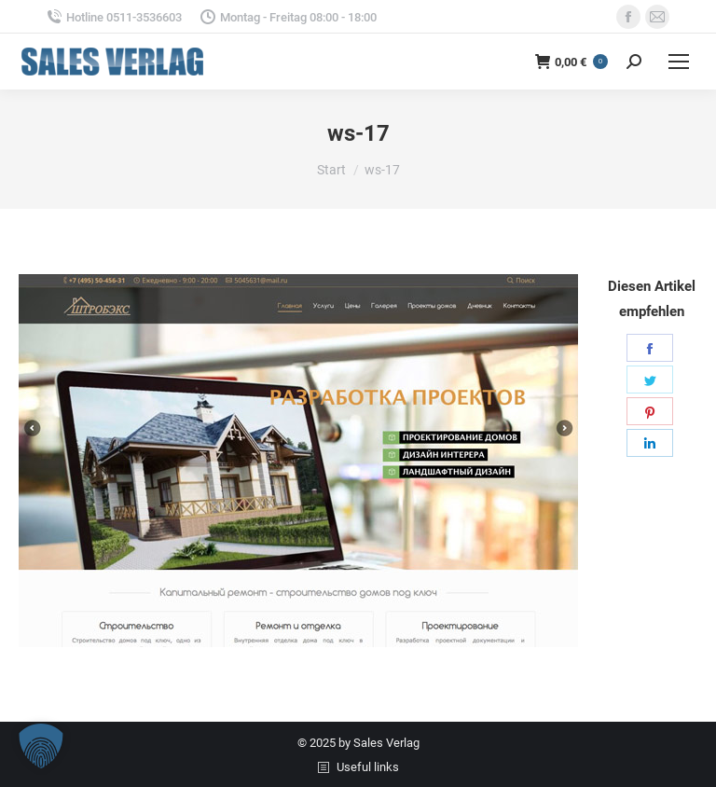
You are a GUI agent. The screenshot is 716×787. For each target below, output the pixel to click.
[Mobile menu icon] (678, 61)
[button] (41, 746)
